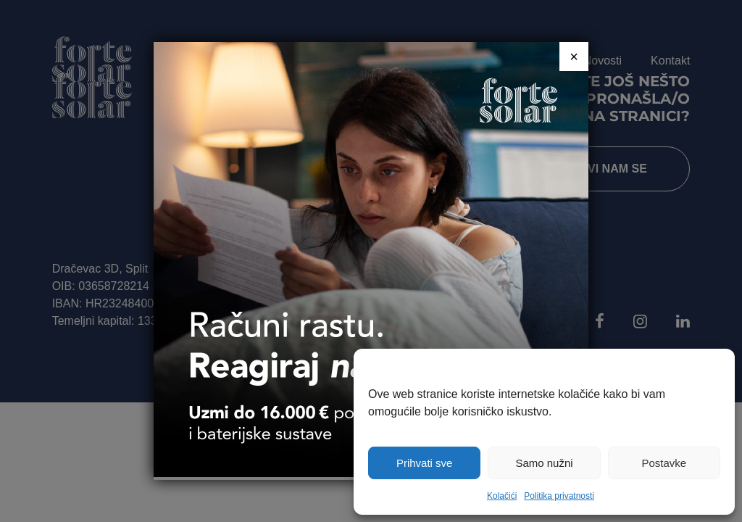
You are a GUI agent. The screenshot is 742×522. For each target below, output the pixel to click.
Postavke (663, 463)
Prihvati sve (424, 463)
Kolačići (502, 496)
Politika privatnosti (559, 496)
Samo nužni (543, 463)
